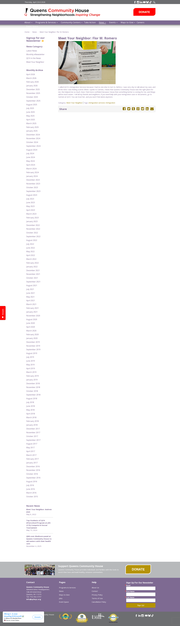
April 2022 (30, 255)
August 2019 (31, 353)
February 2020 (32, 334)
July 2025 (30, 108)
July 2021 (30, 289)
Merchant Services (113, 622)
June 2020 (30, 323)
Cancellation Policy (99, 602)
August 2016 (31, 481)
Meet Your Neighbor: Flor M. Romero (54, 32)
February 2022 (32, 263)
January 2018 (32, 425)
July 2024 (30, 153)
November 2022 (33, 229)
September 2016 (33, 477)
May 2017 (30, 447)
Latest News (31, 50)
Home (27, 32)
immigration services (97, 103)
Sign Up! (140, 605)
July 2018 (30, 402)
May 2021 (30, 297)
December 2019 (33, 342)
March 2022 (31, 259)
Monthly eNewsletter (35, 54)
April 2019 (30, 368)
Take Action (90, 22)
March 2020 (31, 330)
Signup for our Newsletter (35, 39)
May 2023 (30, 206)
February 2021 (32, 308)
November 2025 (33, 93)
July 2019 (30, 357)
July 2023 (30, 199)
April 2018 (30, 413)
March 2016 (31, 492)
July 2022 (30, 244)
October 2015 (32, 496)
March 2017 (31, 455)
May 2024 (30, 161)
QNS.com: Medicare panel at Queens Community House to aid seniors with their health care (39, 540)
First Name (130, 591)
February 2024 (32, 172)
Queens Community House (65, 12)
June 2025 (30, 112)
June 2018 (30, 406)
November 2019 (33, 346)
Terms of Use (97, 598)
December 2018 (33, 383)
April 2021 (30, 300)
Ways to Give (128, 22)
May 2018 (30, 410)
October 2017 (32, 436)
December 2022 (33, 225)
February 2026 (32, 82)
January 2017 (32, 462)
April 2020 (30, 327)
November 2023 (33, 183)
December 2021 (33, 270)
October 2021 (32, 278)
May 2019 (30, 364)
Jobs (60, 598)
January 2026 (32, 85)
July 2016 (30, 485)
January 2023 (32, 221)
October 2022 (32, 232)
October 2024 (32, 142)
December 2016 (33, 466)
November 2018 (33, 387)
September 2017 (33, 440)
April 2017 (30, 451)
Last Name (130, 597)
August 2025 (31, 104)
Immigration (110, 103)
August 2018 (31, 398)
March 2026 (31, 78)
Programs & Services (46, 22)
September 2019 (33, 349)
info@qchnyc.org (33, 599)
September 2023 (33, 191)
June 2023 (30, 202)
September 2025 (33, 101)
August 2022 (31, 240)
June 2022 (30, 248)
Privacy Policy (97, 595)
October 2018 (32, 391)
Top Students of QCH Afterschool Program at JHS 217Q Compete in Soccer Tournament (38, 524)
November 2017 (33, 432)
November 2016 (33, 470)
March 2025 (31, 123)
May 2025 (30, 116)
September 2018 (33, 394)
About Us (95, 587)
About (28, 22)
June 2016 (30, 489)
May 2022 (30, 251)
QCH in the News (33, 58)
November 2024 (33, 138)
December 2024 (33, 134)
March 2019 (31, 372)
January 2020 (32, 338)
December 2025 (33, 89)
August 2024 (31, 150)
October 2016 (32, 474)
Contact (95, 591)
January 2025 (32, 131)
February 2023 (32, 217)
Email (128, 585)
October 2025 (32, 97)
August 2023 (31, 195)
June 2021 (30, 293)
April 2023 (30, 210)
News (102, 22)
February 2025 (32, 127)
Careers (140, 22)
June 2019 (30, 361)
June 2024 (30, 157)
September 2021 (33, 281)
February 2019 (32, 376)
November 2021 (33, 274)
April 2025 (30, 119)
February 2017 (32, 459)
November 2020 (33, 315)
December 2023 (33, 180)
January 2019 (32, 379)
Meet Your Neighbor (35, 62)
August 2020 (31, 319)
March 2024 (31, 168)
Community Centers (71, 22)
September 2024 (33, 146)
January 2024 (32, 176)
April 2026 (30, 74)
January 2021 (32, 312)
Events (113, 22)
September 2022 (33, 236)
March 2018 (31, 417)
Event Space (32, 26)
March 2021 (31, 304)
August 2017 (31, 443)
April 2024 (30, 165)
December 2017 (33, 428)
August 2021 (31, 285)
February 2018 (32, 421)
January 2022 (32, 266)
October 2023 (32, 187)
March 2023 (31, 214)
